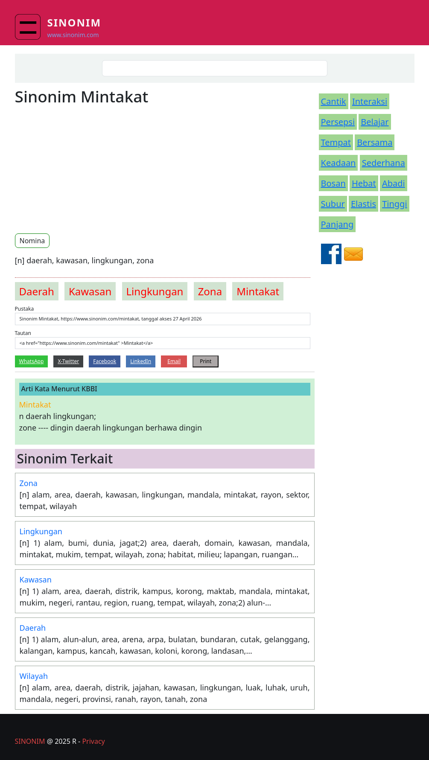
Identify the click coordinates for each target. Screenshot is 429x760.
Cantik (333, 101)
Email (174, 361)
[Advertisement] (86, 169)
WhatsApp (31, 361)
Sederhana (383, 163)
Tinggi (394, 204)
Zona (29, 483)
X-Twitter (68, 361)
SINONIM (30, 741)
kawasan (90, 291)
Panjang (337, 224)
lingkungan (155, 291)
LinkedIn (140, 361)
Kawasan (36, 579)
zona (210, 291)
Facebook (104, 361)
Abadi (393, 183)
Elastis (363, 204)
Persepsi (338, 122)
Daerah (33, 628)
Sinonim (74, 22)
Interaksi (369, 101)
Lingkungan (41, 531)
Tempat (336, 142)
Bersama (374, 142)
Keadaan (338, 163)
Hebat (364, 183)
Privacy (93, 741)
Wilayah (34, 676)
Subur (333, 204)
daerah (36, 291)
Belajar (374, 122)
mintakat (257, 291)
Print (205, 361)
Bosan (333, 183)
